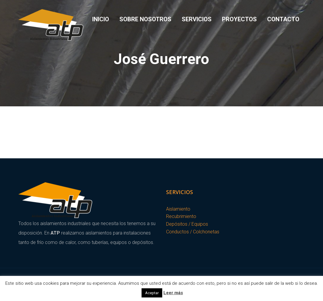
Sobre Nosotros (145, 19)
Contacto (283, 19)
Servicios (197, 19)
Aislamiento (178, 209)
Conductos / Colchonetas (192, 232)
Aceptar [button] (152, 293)
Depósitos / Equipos (187, 224)
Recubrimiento (181, 216)
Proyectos (239, 19)
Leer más (173, 292)
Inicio (100, 19)
